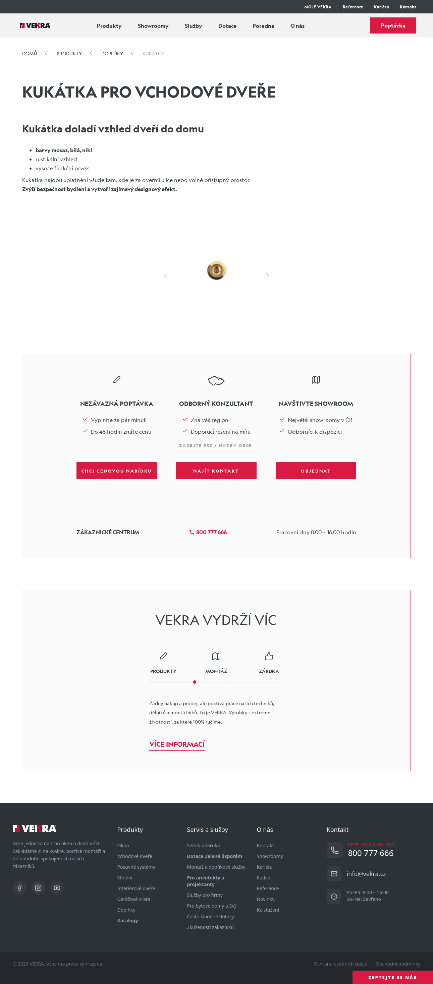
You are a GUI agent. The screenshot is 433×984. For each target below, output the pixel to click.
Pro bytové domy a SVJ (211, 906)
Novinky (266, 899)
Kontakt (408, 6)
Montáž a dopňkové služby (216, 867)
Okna (123, 845)
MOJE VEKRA (318, 6)
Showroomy (153, 25)
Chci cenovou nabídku (117, 471)
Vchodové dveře (134, 856)
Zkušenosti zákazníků (210, 927)
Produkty (109, 25)
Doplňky (126, 910)
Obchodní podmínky (398, 964)
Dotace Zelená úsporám (214, 856)
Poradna (263, 25)
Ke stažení (268, 910)
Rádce (263, 877)
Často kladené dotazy (210, 916)
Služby (193, 25)
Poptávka (393, 25)
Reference (353, 6)
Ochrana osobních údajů (341, 964)
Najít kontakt (216, 471)
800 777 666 (208, 532)
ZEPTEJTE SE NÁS (393, 977)
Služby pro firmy (205, 895)
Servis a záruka (203, 845)
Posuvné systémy (136, 867)
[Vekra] (35, 25)
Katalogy (127, 920)
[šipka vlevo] (165, 276)
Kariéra (381, 6)
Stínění (124, 877)
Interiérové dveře (136, 888)
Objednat (316, 471)
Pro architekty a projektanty (205, 880)
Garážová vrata (133, 899)
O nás (297, 25)
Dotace (227, 25)
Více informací (177, 744)
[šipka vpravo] (267, 276)
